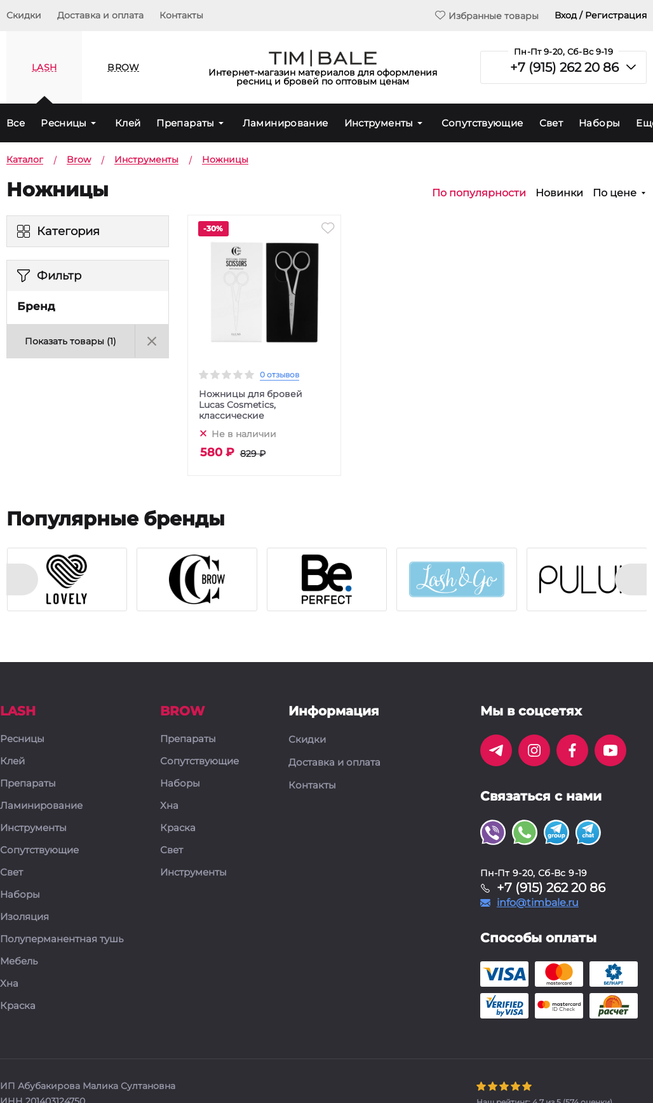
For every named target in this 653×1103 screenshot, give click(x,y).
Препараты (185, 123)
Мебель (18, 961)
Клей (128, 123)
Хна (9, 984)
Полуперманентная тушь (61, 939)
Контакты (181, 15)
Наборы (599, 123)
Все (15, 123)
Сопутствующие (482, 123)
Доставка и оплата (100, 15)
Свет (551, 123)
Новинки (559, 193)
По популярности (479, 193)
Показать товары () (70, 341)
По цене (614, 193)
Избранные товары (487, 15)
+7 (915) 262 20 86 (564, 67)
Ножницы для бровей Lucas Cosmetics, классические (250, 405)
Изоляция (24, 917)
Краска (18, 1006)
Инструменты (379, 123)
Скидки (23, 15)
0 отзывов (279, 374)
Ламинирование (285, 123)
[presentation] (22, 579)
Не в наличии (244, 433)
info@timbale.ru (538, 903)
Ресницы (64, 123)
